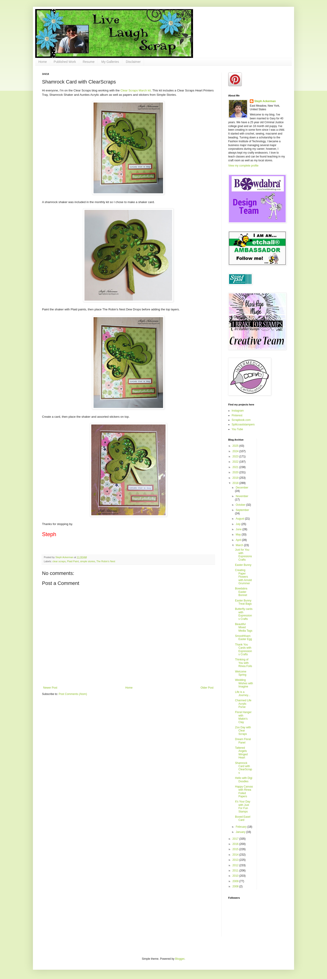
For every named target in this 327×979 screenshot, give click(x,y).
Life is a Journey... (242, 693)
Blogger (179, 958)
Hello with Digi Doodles (243, 779)
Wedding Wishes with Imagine (244, 683)
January (241, 832)
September (242, 510)
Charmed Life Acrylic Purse (243, 704)
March (240, 545)
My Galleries (110, 62)
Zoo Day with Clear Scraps (243, 731)
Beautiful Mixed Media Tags (243, 627)
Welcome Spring (240, 673)
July (238, 524)
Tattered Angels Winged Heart (241, 752)
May (239, 534)
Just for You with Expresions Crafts (243, 554)
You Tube (237, 429)
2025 (236, 445)
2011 (236, 870)
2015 (236, 849)
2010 (236, 875)
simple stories (87, 561)
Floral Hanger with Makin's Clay (243, 717)
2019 (236, 477)
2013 (236, 859)
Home (42, 62)
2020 (236, 472)
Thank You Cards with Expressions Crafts (243, 649)
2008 (236, 886)
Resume (88, 62)
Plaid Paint (73, 561)
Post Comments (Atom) (73, 694)
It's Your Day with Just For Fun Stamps (242, 806)
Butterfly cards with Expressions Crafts (244, 613)
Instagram (238, 410)
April (239, 540)
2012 (236, 865)
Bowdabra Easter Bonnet (241, 592)
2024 (236, 451)
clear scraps (59, 561)
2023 (236, 456)
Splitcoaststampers (243, 424)
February (241, 826)
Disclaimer (133, 62)
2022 (236, 461)
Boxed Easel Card (242, 818)
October (241, 504)
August (240, 518)
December (242, 487)
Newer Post (50, 687)
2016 (236, 844)
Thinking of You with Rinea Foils (243, 663)
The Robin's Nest (105, 561)
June (239, 529)
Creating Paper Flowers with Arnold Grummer (243, 577)
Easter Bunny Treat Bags (243, 602)
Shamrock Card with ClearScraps (243, 767)
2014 (236, 854)
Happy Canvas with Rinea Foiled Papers (244, 791)
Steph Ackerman (265, 101)
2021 (236, 467)
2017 (236, 838)
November (242, 496)
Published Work (65, 62)
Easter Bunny (243, 565)
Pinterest (237, 415)
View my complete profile (243, 165)
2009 (236, 881)
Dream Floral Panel (243, 741)
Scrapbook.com (241, 420)
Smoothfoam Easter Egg (243, 637)
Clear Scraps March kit (136, 90)
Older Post (207, 687)
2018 (236, 483)
